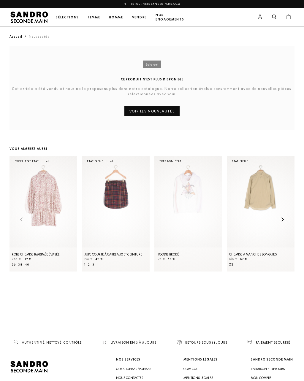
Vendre (139, 17)
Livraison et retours (268, 369)
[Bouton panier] (288, 17)
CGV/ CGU (191, 369)
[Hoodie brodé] (188, 214)
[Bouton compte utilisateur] (260, 17)
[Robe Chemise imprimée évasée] (43, 214)
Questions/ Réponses (133, 369)
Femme (94, 17)
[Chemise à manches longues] (260, 214)
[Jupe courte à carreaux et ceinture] (116, 214)
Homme (116, 17)
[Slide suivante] (283, 220)
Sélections (67, 17)
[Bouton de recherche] (274, 17)
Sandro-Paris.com (165, 3)
